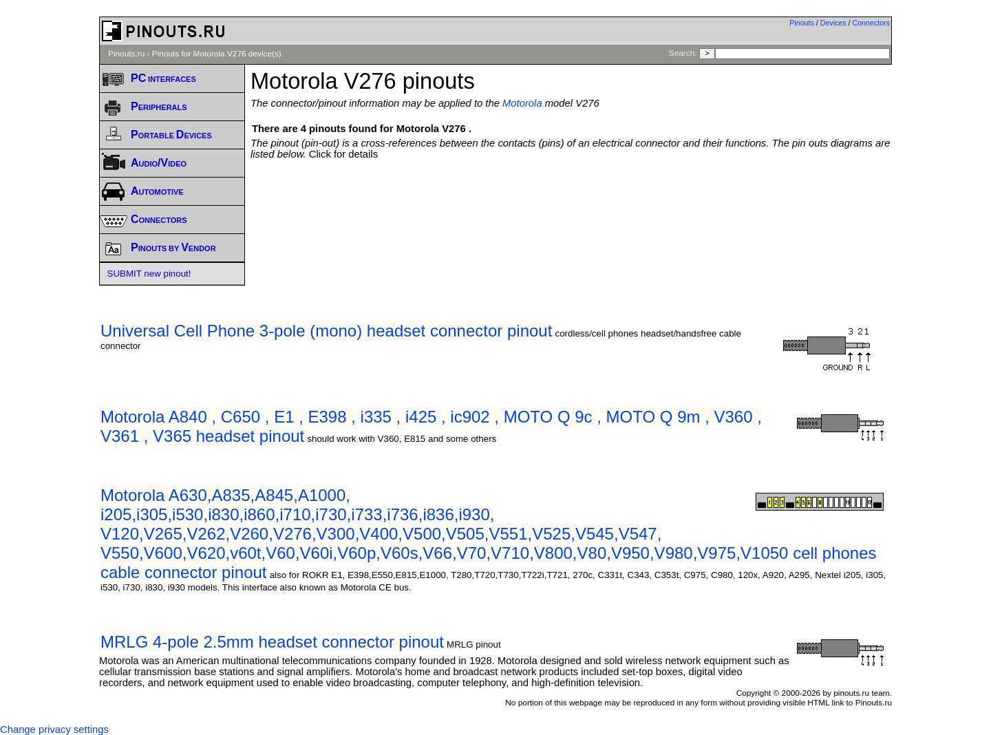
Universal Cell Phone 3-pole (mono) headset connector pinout (326, 330)
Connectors (872, 23)
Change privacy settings (54, 729)
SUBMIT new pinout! (149, 273)
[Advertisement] (571, 197)
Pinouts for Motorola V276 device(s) (216, 53)
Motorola (522, 103)
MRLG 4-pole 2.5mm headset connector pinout (272, 641)
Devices (833, 23)
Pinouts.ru (126, 53)
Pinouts (801, 23)
